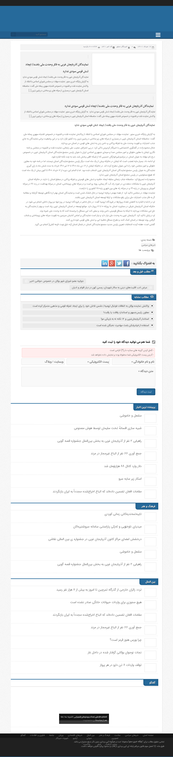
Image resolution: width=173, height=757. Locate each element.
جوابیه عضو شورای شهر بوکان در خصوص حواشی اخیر (57, 281)
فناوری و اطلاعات (37, 735)
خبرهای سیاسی (148, 245)
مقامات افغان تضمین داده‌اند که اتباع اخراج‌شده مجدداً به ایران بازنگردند (97, 491)
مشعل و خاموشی (131, 415)
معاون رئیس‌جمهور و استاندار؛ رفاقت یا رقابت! (126, 312)
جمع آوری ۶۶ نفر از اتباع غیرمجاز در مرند (116, 453)
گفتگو (23, 735)
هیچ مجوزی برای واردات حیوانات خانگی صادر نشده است (106, 602)
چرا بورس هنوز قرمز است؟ (126, 640)
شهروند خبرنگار (62, 738)
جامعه (51, 735)
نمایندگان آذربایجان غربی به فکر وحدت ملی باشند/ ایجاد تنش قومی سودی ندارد (109, 106)
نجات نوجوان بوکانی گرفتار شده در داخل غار (115, 652)
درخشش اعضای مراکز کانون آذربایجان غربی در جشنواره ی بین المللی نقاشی (95, 539)
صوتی (89, 738)
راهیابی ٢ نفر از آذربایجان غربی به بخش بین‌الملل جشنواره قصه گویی (99, 441)
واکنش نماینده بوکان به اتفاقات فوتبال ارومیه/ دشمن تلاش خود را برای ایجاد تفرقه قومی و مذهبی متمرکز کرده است (91, 306)
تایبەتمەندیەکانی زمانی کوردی (123, 514)
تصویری (115, 738)
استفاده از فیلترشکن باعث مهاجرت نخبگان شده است (122, 325)
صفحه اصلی (148, 735)
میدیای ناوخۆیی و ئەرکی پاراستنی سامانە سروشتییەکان (107, 526)
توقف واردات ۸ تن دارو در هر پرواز (121, 665)
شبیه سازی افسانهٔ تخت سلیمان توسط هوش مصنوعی (108, 428)
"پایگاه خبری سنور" (135, 741)
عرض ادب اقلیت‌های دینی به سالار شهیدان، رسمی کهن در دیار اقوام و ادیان (109, 287)
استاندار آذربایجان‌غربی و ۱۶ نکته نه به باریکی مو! (125, 319)
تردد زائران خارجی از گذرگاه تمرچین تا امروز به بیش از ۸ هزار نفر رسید (99, 590)
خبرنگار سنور (121, 47)
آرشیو (75, 738)
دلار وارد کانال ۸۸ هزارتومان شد (123, 466)
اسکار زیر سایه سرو (130, 479)
